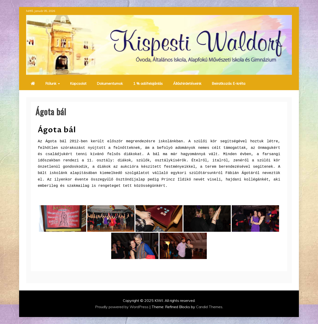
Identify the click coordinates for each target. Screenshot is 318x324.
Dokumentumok (110, 83)
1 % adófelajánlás (148, 83)
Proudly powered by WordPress (122, 306)
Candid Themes (209, 306)
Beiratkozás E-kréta (228, 83)
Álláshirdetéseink (187, 83)
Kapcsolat (78, 83)
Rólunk (50, 83)
